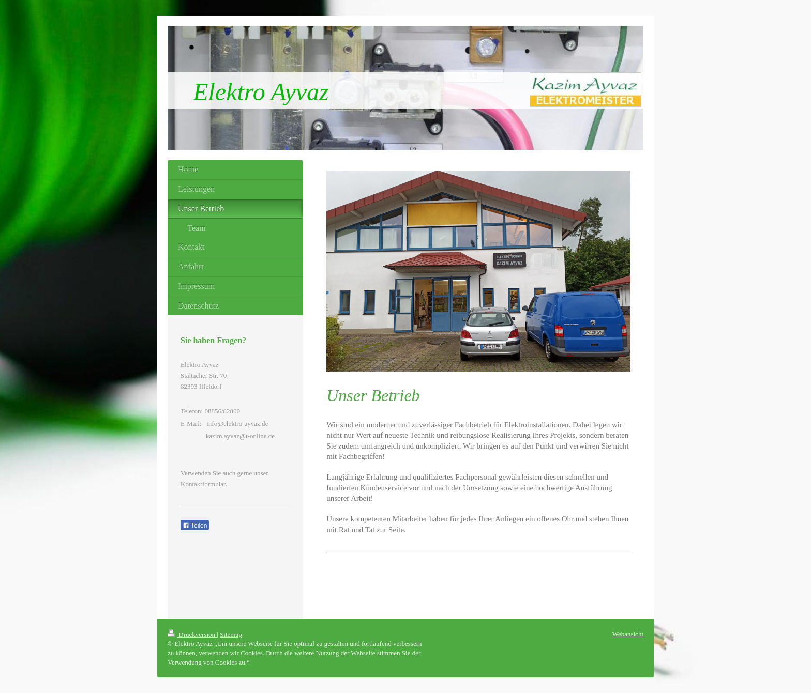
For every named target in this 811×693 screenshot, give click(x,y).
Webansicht (627, 634)
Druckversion (192, 634)
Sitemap (231, 634)
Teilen (195, 525)
